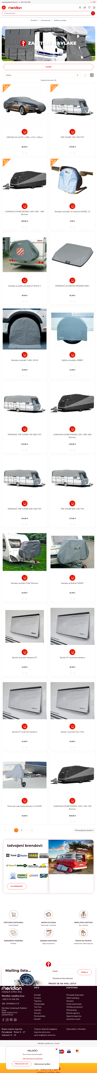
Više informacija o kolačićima (33, 1059)
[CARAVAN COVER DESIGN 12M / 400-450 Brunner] (72, 429)
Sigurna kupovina (73, 1043)
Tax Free (38, 1034)
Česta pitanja (39, 1043)
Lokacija (37, 1037)
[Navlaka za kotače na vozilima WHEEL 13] (72, 206)
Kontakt (37, 1022)
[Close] (21, 1064)
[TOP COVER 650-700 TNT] (72, 503)
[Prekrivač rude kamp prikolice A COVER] (25, 801)
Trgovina (38, 1028)
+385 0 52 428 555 (10, 1027)
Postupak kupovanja (75, 1022)
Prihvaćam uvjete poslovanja (63, 977)
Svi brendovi (17, 886)
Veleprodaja (39, 1031)
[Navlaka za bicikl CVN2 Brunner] (25, 578)
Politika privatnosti (74, 1034)
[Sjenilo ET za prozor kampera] (72, 652)
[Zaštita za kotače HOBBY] (72, 355)
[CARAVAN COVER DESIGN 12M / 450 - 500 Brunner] (25, 206)
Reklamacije (71, 1037)
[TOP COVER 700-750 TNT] (72, 132)
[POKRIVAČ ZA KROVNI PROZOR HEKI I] (72, 280)
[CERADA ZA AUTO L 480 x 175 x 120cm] (25, 132)
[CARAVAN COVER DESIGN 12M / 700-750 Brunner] (72, 801)
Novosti (37, 1040)
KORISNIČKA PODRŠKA (13, 941)
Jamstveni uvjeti (73, 1046)
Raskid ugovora (73, 1040)
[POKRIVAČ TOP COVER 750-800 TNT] (25, 429)
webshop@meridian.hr (10, 2)
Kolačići (37, 1046)
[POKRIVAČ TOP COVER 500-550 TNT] (25, 503)
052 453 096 (25, 2)
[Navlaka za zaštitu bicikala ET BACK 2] (25, 280)
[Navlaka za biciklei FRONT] (72, 578)
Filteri (48, 67)
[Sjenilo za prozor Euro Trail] (72, 726)
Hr (93, 2)
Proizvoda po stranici (83, 830)
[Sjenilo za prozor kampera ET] (25, 652)
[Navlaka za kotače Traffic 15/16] (25, 355)
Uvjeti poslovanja (73, 1031)
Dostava (69, 1028)
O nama (37, 1025)
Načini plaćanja (72, 1025)
